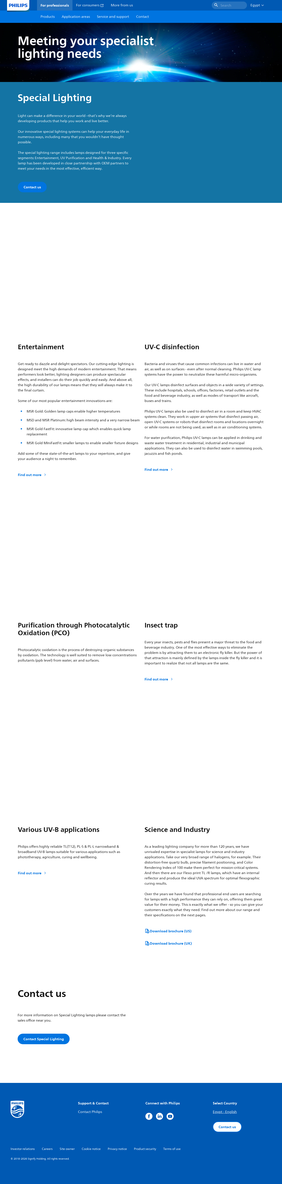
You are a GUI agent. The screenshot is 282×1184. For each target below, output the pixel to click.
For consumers (90, 5)
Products (48, 17)
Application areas (76, 17)
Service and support (113, 17)
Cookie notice (91, 1148)
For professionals (55, 5)
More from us (122, 5)
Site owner (67, 1148)
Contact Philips (90, 1112)
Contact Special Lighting (43, 1039)
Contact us (227, 1127)
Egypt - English (225, 1112)
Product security (145, 1148)
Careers (47, 1148)
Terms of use (172, 1148)
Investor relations (23, 1148)
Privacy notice (117, 1148)
